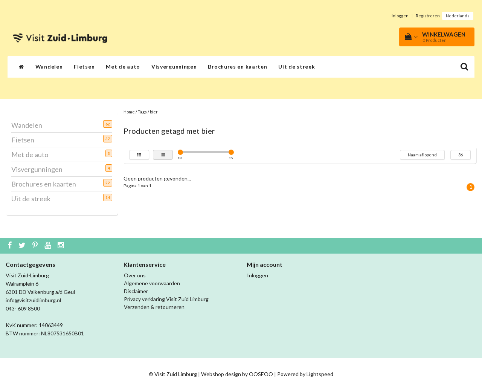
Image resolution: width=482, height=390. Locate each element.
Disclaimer (136, 291)
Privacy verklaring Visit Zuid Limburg (166, 299)
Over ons (135, 275)
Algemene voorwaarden (152, 283)
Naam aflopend (422, 154)
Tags (142, 111)
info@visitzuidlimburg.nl (33, 300)
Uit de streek (296, 66)
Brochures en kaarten (237, 66)
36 (460, 154)
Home (129, 111)
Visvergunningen (174, 66)
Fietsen (84, 66)
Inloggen (400, 15)
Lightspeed (320, 374)
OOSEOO (261, 374)
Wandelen (49, 66)
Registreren (428, 15)
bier (154, 111)
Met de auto (123, 66)
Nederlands (458, 15)
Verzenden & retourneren (154, 307)
